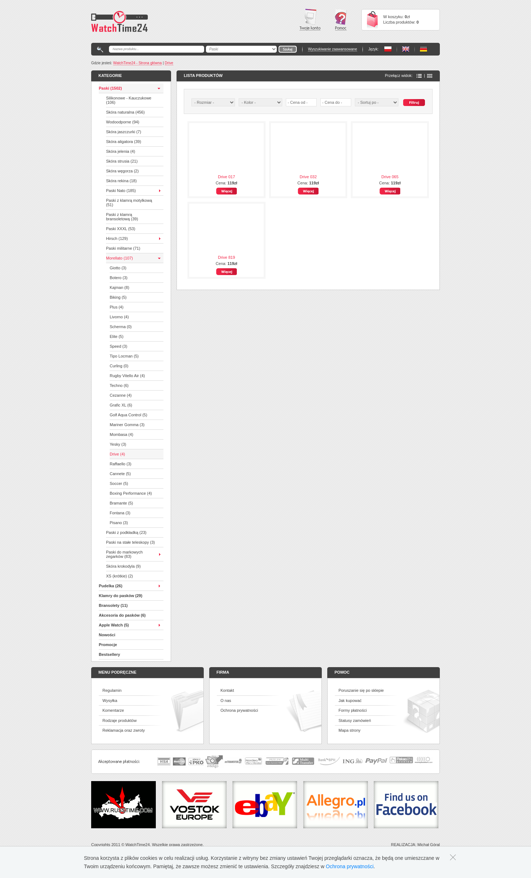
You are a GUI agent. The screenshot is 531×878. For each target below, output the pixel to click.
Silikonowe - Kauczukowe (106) (128, 100)
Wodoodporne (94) (122, 122)
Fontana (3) (120, 513)
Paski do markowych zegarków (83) (124, 554)
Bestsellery (109, 654)
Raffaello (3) (120, 464)
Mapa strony (350, 730)
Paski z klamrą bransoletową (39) (122, 216)
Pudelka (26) (110, 586)
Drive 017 (226, 177)
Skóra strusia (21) (122, 161)
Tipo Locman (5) (124, 356)
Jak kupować (350, 700)
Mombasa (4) (121, 434)
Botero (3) (118, 277)
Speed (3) (118, 346)
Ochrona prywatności (239, 710)
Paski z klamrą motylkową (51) (129, 202)
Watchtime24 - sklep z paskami (119, 21)
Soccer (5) (119, 483)
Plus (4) (116, 307)
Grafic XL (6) (121, 405)
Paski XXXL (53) (120, 228)
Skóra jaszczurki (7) (123, 132)
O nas (225, 700)
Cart (372, 20)
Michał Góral (428, 844)
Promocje (108, 644)
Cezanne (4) (121, 395)
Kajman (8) (119, 287)
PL (388, 49)
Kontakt (227, 690)
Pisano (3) (119, 522)
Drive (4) (117, 454)
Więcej (226, 191)
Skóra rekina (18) (121, 181)
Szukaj (414, 102)
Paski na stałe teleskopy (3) (130, 542)
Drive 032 (308, 177)
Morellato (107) (119, 258)
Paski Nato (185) (121, 190)
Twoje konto (310, 19)
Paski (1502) (110, 88)
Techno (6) (119, 385)
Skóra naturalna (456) (125, 112)
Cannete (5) (120, 473)
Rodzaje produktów (119, 720)
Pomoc (341, 19)
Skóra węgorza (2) (122, 171)
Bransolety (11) (113, 605)
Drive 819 (226, 257)
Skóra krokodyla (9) (123, 566)
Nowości (107, 635)
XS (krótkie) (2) (119, 576)
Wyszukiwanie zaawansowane (332, 49)
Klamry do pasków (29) (120, 595)
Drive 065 (389, 177)
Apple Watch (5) (114, 625)
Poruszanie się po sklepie (361, 690)
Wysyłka (109, 700)
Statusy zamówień (355, 720)
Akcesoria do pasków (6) (122, 615)
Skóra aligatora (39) (123, 141)
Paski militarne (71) (123, 248)
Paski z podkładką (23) (126, 532)
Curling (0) (119, 366)
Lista (419, 76)
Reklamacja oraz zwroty (123, 730)
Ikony (430, 76)
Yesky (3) (118, 444)
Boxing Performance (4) (131, 493)
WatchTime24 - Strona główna (137, 63)
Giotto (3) (118, 268)
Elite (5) (116, 336)
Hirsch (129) (117, 238)
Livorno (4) (119, 317)
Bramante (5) (121, 503)
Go (288, 49)
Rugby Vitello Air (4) (127, 375)
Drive (169, 63)
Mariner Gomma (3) (127, 424)
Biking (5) (118, 297)
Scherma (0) (121, 326)
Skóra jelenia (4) (120, 151)
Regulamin (112, 690)
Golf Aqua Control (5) (128, 415)
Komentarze (113, 710)
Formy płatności (353, 710)
